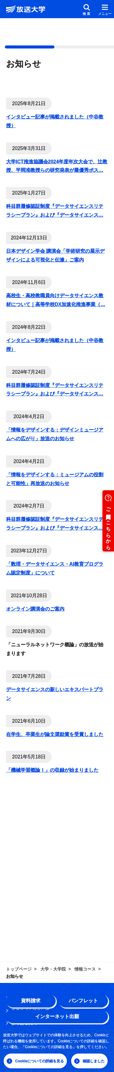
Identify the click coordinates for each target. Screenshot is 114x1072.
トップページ (19, 969)
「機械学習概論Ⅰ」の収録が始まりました (52, 770)
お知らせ (14, 976)
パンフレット (83, 1000)
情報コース (85, 969)
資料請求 (30, 1000)
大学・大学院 (53, 969)
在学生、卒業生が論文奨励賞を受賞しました (54, 734)
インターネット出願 (57, 1016)
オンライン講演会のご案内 (35, 608)
